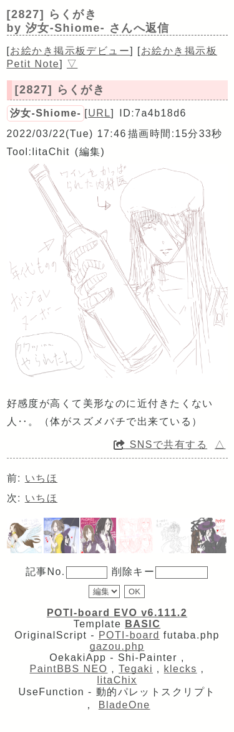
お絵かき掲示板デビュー (70, 50)
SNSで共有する (160, 444)
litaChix (117, 680)
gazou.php (117, 646)
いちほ (41, 478)
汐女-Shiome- (46, 113)
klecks (180, 668)
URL (99, 113)
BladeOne (124, 705)
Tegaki (136, 668)
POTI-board (129, 635)
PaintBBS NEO (69, 668)
